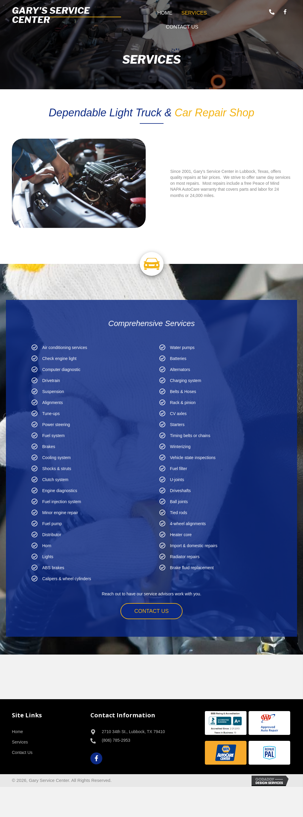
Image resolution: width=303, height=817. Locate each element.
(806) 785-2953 (116, 740)
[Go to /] (66, 15)
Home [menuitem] (17, 731)
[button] (272, 12)
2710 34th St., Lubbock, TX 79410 (133, 731)
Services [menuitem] (20, 742)
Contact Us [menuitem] (22, 752)
